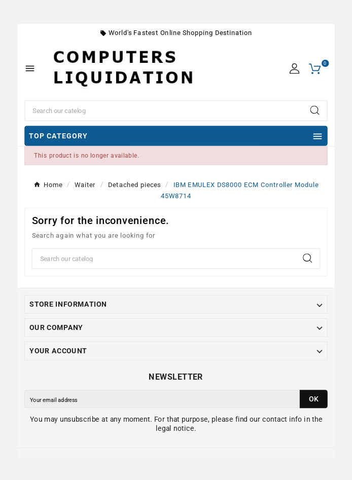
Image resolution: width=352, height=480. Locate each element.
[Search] (164, 111)
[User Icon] (294, 68)
